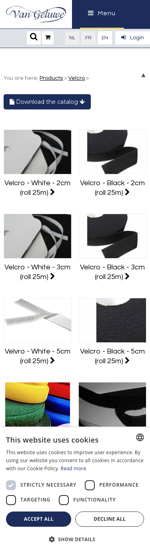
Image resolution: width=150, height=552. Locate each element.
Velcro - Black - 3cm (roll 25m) (112, 272)
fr (88, 37)
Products (51, 78)
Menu (102, 13)
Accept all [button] (39, 519)
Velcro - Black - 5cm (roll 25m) (112, 356)
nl (72, 37)
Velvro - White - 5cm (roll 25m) (37, 356)
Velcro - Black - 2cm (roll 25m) (112, 187)
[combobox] (140, 437)
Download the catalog (47, 101)
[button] (75, 539)
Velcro (76, 78)
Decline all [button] (110, 519)
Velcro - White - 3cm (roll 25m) (37, 272)
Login (132, 37)
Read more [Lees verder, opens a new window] (73, 468)
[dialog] (75, 489)
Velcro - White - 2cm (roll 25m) (37, 187)
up (143, 75)
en (105, 37)
